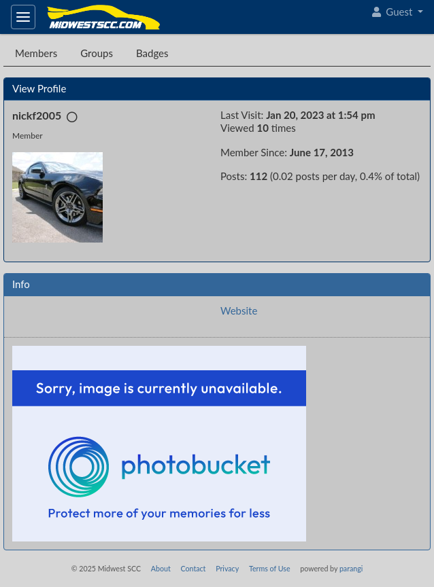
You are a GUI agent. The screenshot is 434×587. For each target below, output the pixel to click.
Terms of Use (269, 568)
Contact (192, 568)
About (161, 568)
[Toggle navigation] (23, 17)
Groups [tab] (96, 53)
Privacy (227, 568)
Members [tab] (36, 53)
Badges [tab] (152, 53)
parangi (351, 568)
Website (238, 310)
